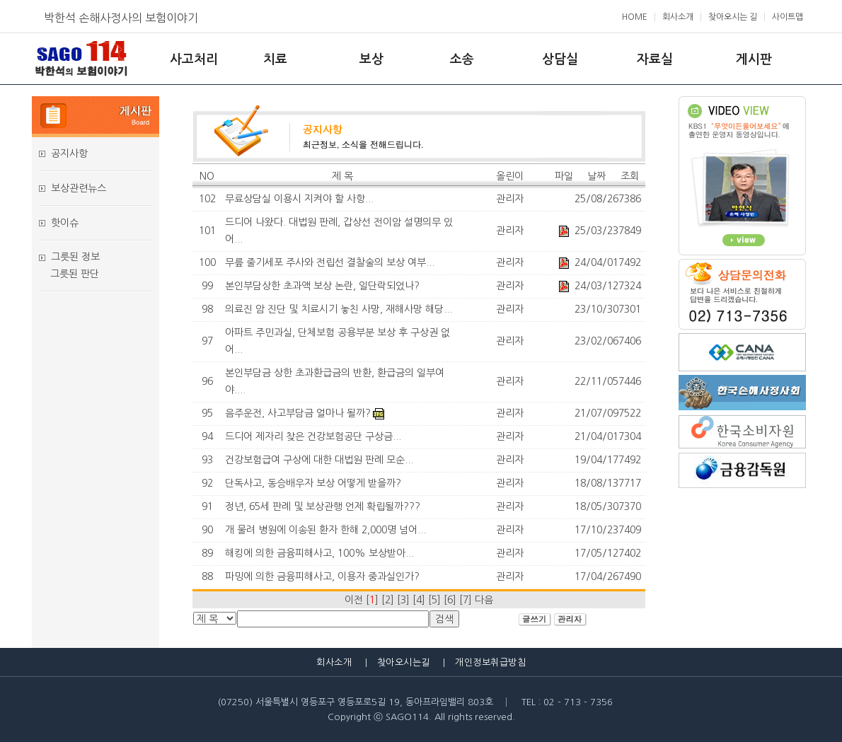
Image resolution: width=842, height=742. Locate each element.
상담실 (560, 59)
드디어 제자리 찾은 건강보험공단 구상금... (313, 436)
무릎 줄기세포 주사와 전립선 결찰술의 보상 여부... (329, 262)
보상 (371, 59)
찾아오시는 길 (732, 17)
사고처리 (194, 59)
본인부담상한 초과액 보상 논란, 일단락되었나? (322, 286)
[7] (465, 600)
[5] (434, 600)
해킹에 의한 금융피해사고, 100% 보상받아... (319, 553)
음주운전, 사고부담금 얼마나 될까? (298, 413)
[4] (419, 600)
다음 (484, 600)
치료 (275, 59)
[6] (450, 600)
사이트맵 (787, 17)
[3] (403, 600)
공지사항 (69, 153)
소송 (462, 59)
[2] (387, 600)
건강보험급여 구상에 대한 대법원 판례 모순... (319, 460)
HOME (634, 17)
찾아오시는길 (403, 662)
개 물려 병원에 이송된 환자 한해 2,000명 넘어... (325, 530)
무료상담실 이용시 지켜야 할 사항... (299, 199)
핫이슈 (65, 223)
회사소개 (677, 17)
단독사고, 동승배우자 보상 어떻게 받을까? (313, 483)
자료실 (655, 59)
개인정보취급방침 (490, 662)
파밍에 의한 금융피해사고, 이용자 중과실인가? (322, 576)
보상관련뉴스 (78, 188)
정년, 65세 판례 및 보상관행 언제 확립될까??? (322, 506)
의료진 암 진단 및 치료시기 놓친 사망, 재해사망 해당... (338, 309)
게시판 (754, 59)
